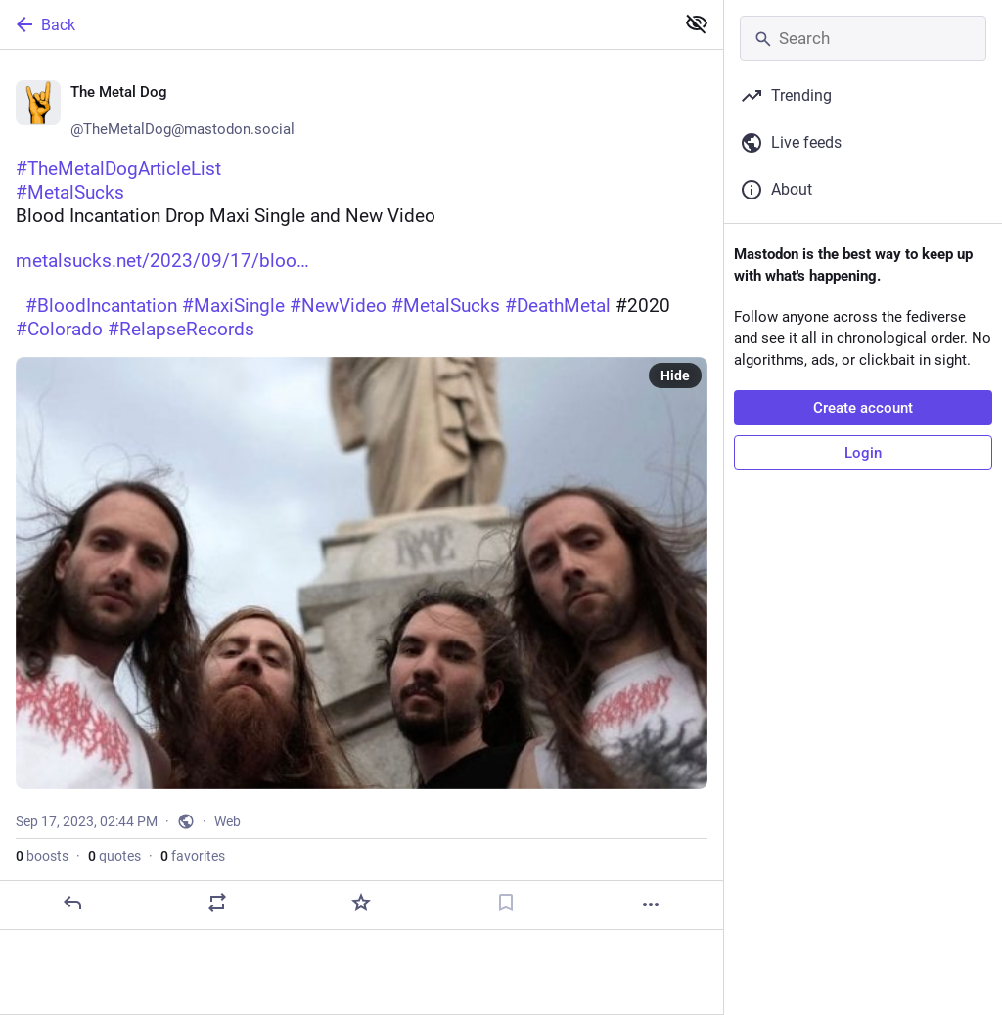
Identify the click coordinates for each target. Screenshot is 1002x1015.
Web (227, 821)
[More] (650, 904)
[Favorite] (361, 902)
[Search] (863, 38)
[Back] (335, 24)
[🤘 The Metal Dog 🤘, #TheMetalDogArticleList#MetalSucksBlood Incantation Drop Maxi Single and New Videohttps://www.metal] (361, 490)
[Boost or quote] (217, 902)
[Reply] (72, 902)
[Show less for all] (696, 23)
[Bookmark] (506, 902)
